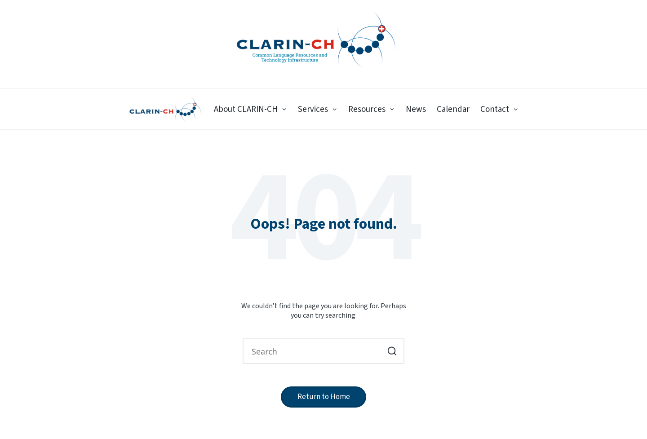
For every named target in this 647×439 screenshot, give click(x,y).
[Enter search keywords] (323, 351)
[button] (392, 351)
